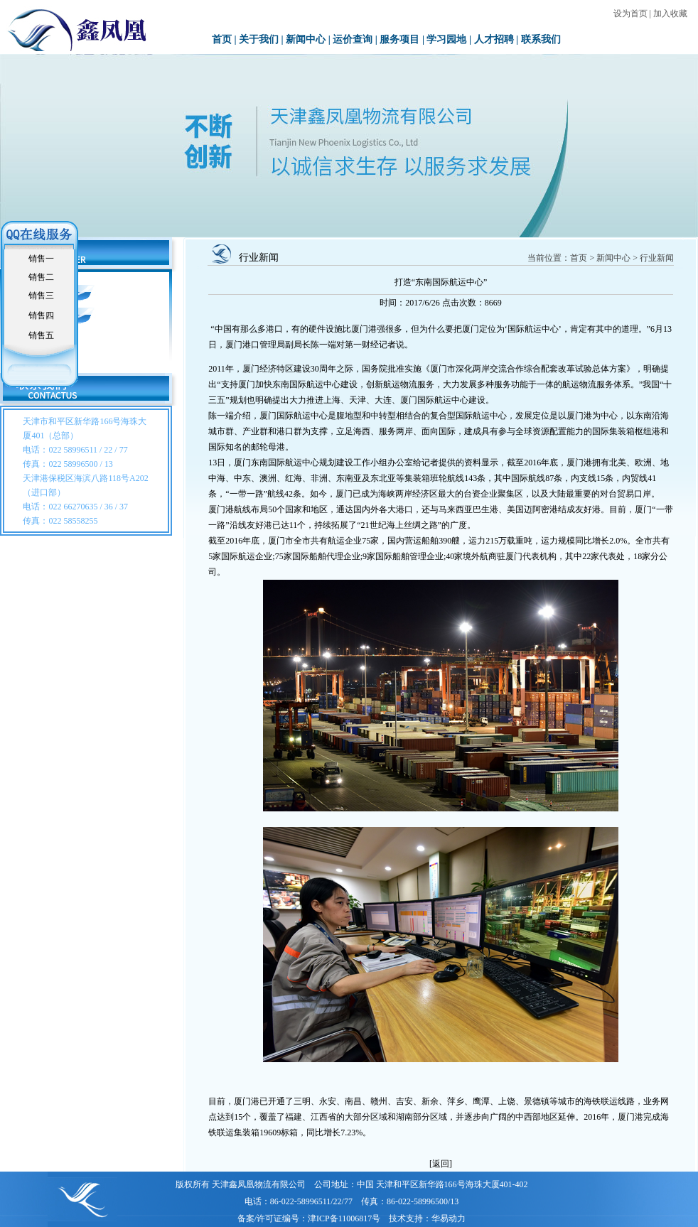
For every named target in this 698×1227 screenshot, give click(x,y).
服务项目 (399, 39)
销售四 (41, 315)
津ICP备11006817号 (344, 1218)
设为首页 (630, 13)
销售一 (41, 259)
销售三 (41, 296)
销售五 (41, 335)
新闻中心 (306, 39)
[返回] (440, 1164)
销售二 (41, 277)
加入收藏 (670, 13)
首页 (222, 39)
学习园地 (446, 39)
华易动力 (448, 1218)
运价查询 (352, 39)
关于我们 (259, 39)
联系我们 (541, 39)
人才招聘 (494, 39)
